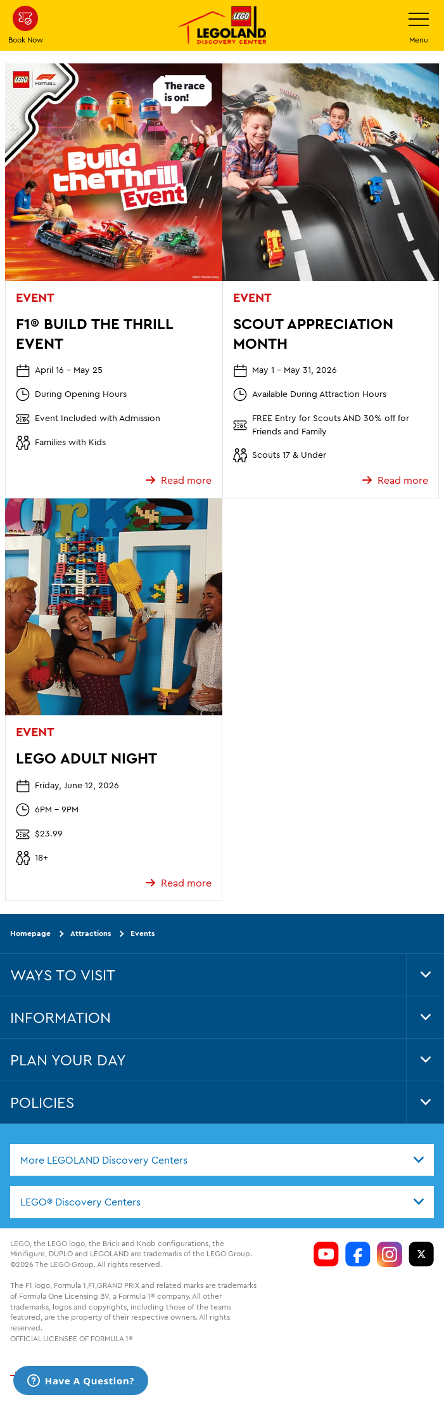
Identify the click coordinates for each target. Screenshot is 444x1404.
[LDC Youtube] (326, 1253)
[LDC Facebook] (358, 1253)
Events (142, 933)
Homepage (30, 933)
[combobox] (222, 1159)
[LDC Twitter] (421, 1253)
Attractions (90, 933)
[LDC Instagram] (389, 1253)
